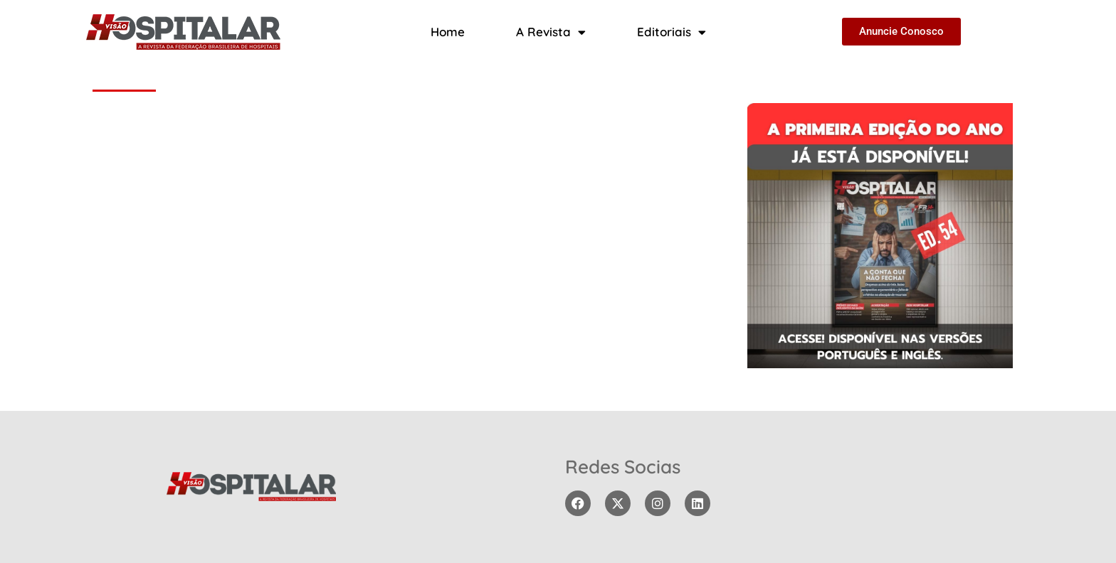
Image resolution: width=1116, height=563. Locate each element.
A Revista (551, 32)
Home (448, 31)
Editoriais (671, 32)
